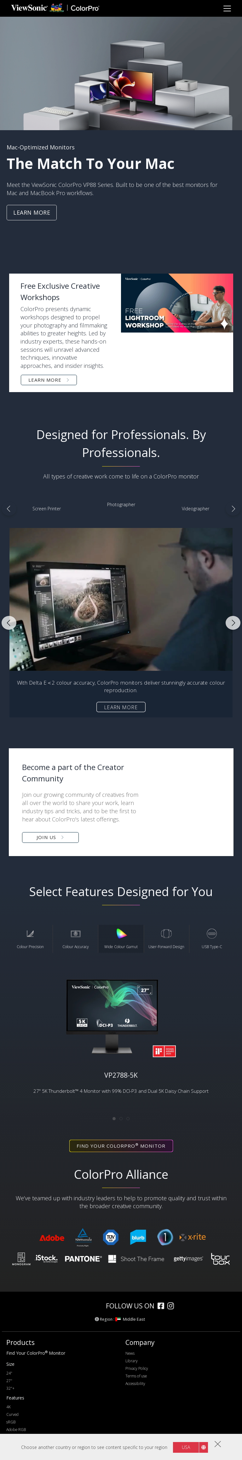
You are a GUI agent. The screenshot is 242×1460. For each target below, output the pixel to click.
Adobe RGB (16, 1429)
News (130, 1353)
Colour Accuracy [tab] (75, 938)
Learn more (121, 707)
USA (186, 1447)
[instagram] (172, 1306)
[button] (121, 802)
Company (140, 1342)
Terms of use (136, 1376)
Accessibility (135, 1383)
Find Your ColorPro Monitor (35, 1353)
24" (9, 1373)
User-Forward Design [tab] (166, 938)
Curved (12, 1414)
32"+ (10, 1388)
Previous (9, 509)
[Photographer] (121, 504)
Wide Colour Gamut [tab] (121, 938)
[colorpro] (84, 1305)
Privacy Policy (136, 1368)
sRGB (10, 1422)
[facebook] (162, 1306)
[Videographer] (195, 509)
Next (233, 509)
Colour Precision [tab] (30, 938)
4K (8, 1407)
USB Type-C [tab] (212, 938)
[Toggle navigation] (227, 8)
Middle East (130, 1319)
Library (131, 1361)
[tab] (114, 1118)
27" (9, 1380)
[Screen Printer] (46, 509)
